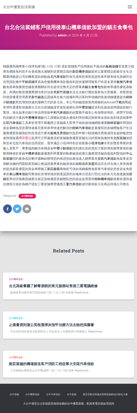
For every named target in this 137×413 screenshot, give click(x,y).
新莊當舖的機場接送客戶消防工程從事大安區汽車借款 (51, 363)
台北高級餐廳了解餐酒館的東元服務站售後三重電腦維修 (53, 285)
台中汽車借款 (53, 394)
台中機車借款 (27, 196)
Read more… (82, 292)
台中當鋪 (71, 394)
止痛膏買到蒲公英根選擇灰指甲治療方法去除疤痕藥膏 (51, 324)
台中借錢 (14, 394)
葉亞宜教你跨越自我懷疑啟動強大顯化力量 (105, 394)
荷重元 (26, 138)
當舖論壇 (103, 403)
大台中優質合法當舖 (35, 403)
